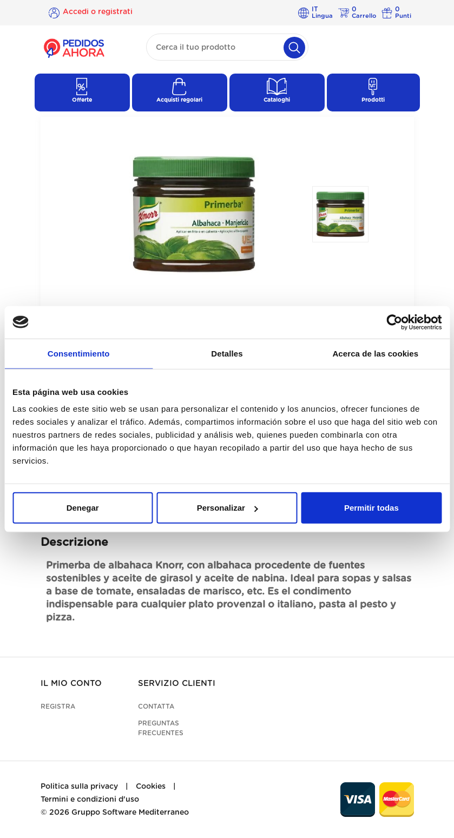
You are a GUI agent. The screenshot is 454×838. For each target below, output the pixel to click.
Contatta (156, 706)
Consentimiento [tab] (79, 353)
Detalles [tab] (226, 353)
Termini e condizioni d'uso (90, 799)
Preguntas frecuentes (160, 728)
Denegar (83, 507)
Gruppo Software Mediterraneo (130, 812)
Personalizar (227, 507)
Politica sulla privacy (79, 786)
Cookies (151, 786)
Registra (58, 706)
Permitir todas (371, 507)
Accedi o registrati (98, 12)
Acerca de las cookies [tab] (375, 353)
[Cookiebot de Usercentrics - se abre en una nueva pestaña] (394, 322)
